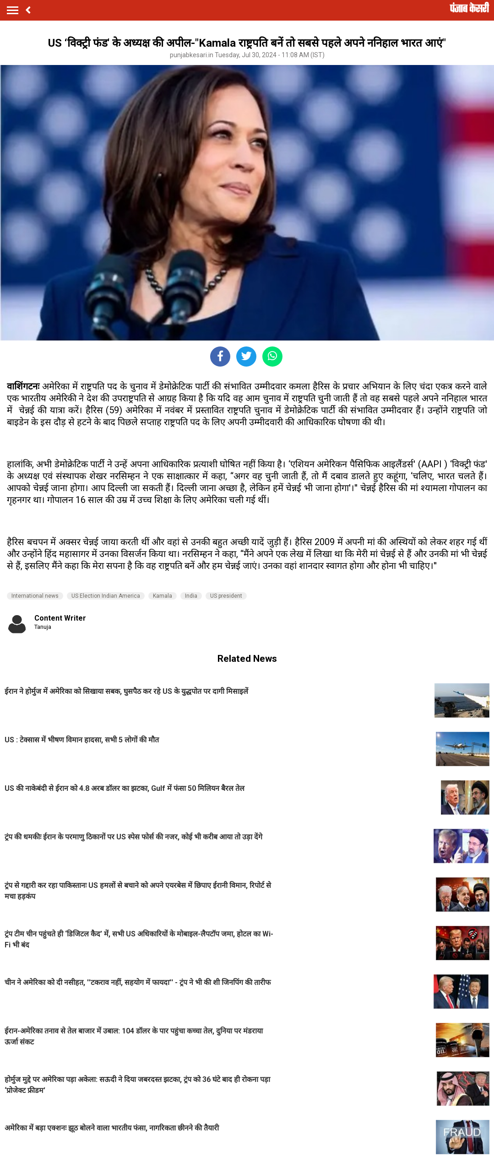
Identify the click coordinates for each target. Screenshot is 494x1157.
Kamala (162, 596)
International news (35, 596)
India (191, 596)
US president (226, 596)
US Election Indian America (105, 596)
